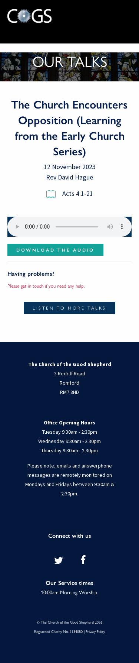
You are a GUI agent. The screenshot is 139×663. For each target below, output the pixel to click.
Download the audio (55, 249)
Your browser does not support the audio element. (69, 227)
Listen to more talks (69, 307)
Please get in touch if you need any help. (46, 285)
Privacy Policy (95, 631)
